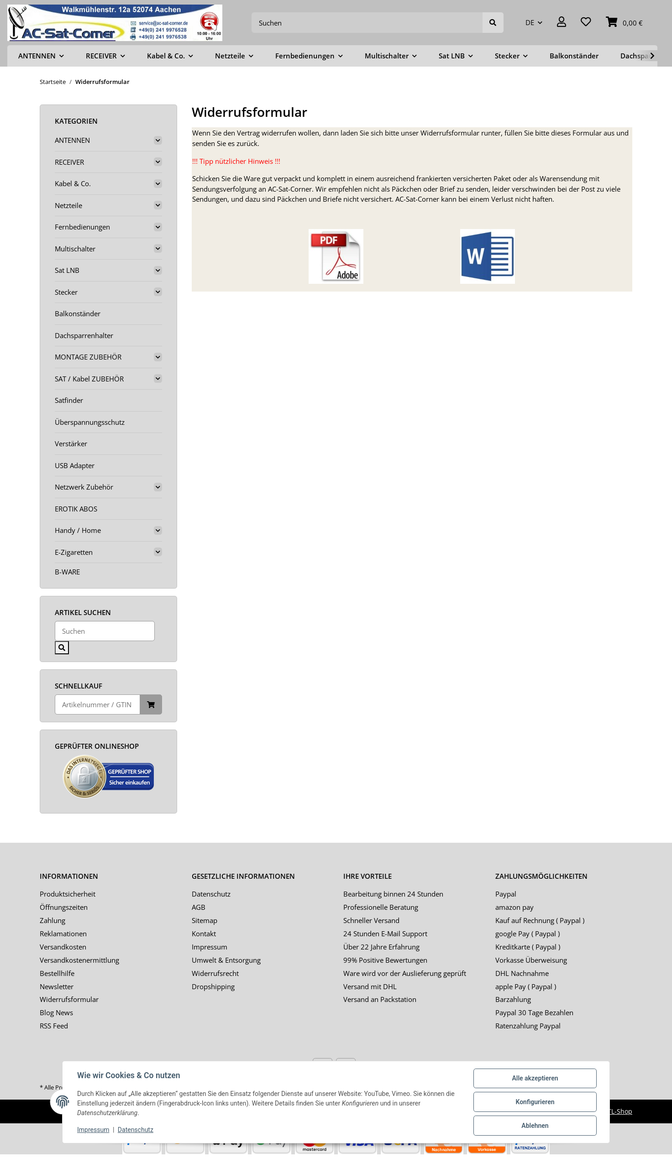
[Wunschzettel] (585, 22)
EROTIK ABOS (76, 508)
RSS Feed (54, 1025)
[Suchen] (367, 22)
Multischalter (75, 248)
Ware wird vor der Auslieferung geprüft (404, 973)
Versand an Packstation (379, 999)
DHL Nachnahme (522, 973)
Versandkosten (63, 946)
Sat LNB (67, 270)
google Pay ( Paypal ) (527, 933)
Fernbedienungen (82, 226)
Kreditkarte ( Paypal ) (527, 946)
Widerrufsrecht (215, 973)
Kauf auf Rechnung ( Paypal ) (539, 920)
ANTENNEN (72, 140)
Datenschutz (211, 893)
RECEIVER (69, 162)
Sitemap (204, 920)
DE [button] (529, 22)
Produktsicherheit (67, 893)
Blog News (56, 1012)
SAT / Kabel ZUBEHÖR (89, 378)
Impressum (209, 946)
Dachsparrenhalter (84, 335)
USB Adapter (74, 465)
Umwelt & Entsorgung (226, 960)
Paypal (505, 893)
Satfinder (69, 400)
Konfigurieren (534, 1102)
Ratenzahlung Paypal (528, 1025)
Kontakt (204, 933)
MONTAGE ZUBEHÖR (88, 356)
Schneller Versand (371, 920)
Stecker (66, 292)
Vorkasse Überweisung (531, 960)
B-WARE (67, 571)
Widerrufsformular (69, 999)
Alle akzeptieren (535, 1078)
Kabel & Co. (73, 183)
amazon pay (514, 907)
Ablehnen (534, 1125)
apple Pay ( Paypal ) (525, 986)
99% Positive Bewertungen (385, 960)
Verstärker (71, 443)
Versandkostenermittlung (79, 960)
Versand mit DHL (370, 986)
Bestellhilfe (57, 973)
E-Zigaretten (74, 552)
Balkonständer (77, 313)
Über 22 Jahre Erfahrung (381, 946)
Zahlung (52, 920)
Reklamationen (63, 933)
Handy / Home (78, 530)
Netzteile (68, 205)
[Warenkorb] (624, 22)
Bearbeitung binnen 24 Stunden (393, 893)
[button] (561, 22)
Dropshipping (213, 986)
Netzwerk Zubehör (84, 486)
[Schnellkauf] (97, 704)
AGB (198, 907)
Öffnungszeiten (64, 907)
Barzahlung (513, 999)
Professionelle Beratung (380, 907)
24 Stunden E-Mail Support (385, 933)
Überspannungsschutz (90, 422)
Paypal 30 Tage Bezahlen (534, 1012)
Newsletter (57, 986)
